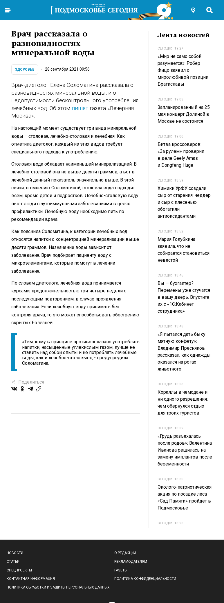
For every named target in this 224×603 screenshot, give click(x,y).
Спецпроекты (19, 570)
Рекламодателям (130, 562)
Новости (15, 553)
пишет (80, 108)
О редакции (125, 553)
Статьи (13, 562)
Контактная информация (31, 579)
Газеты (120, 570)
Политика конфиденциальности (145, 579)
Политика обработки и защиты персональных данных (58, 587)
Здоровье (24, 69)
